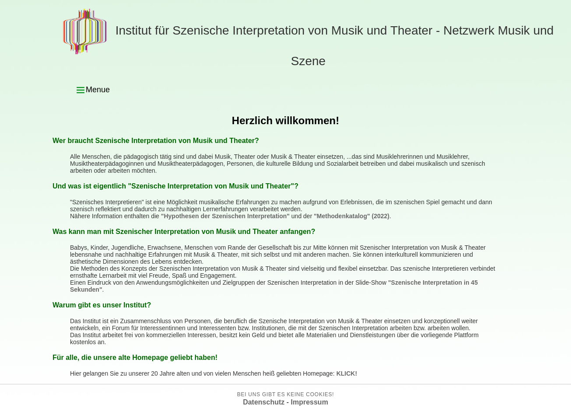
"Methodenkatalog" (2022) (351, 216)
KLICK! (346, 373)
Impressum (309, 402)
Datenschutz (263, 402)
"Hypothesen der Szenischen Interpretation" (225, 216)
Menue (92, 90)
